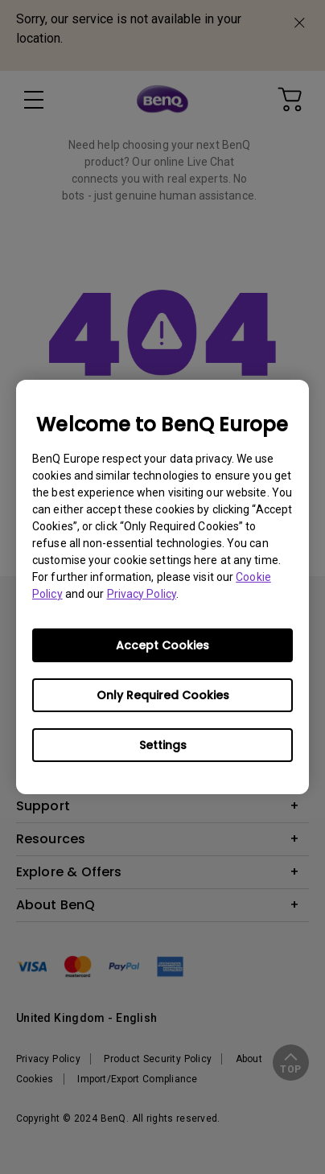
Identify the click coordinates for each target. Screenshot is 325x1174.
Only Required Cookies (163, 695)
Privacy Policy (141, 593)
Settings (163, 745)
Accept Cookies (162, 645)
